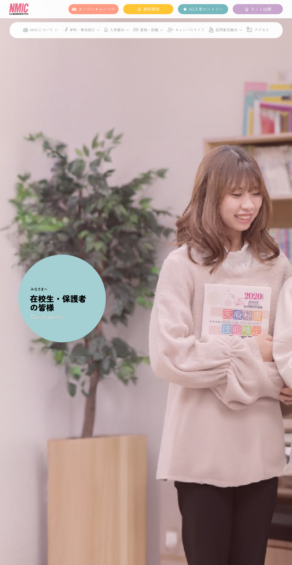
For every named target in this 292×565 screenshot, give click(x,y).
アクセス (261, 29)
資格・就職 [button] (148, 29)
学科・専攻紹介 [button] (81, 29)
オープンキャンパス (96, 9)
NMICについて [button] (40, 29)
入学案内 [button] (116, 29)
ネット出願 (261, 9)
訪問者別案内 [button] (225, 29)
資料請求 (151, 9)
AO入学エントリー (206, 9)
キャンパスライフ (189, 29)
